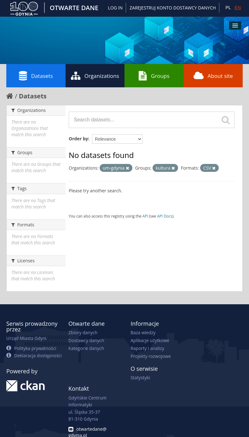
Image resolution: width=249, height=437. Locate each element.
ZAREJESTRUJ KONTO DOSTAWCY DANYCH (173, 8)
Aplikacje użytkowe (149, 340)
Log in (115, 8)
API (145, 215)
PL (228, 7)
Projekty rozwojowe (150, 356)
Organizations (95, 75)
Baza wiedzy (142, 332)
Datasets (36, 75)
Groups (154, 75)
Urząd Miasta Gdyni (26, 338)
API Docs (164, 215)
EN (238, 7)
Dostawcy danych (86, 340)
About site (213, 75)
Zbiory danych (82, 332)
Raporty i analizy (147, 348)
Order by (78, 139)
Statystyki (140, 378)
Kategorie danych (86, 348)
